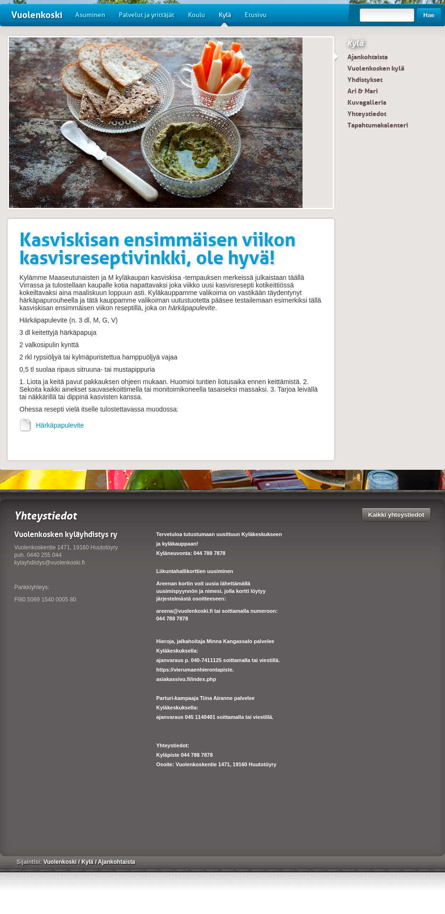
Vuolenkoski (36, 14)
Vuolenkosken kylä (375, 68)
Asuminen (90, 15)
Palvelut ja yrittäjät (146, 15)
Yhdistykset (365, 79)
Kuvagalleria (366, 102)
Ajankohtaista (367, 57)
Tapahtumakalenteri (377, 125)
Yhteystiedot (366, 113)
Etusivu (256, 15)
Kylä (225, 18)
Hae (429, 14)
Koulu (196, 15)
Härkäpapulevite (51, 425)
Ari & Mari (362, 91)
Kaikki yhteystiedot (396, 514)
